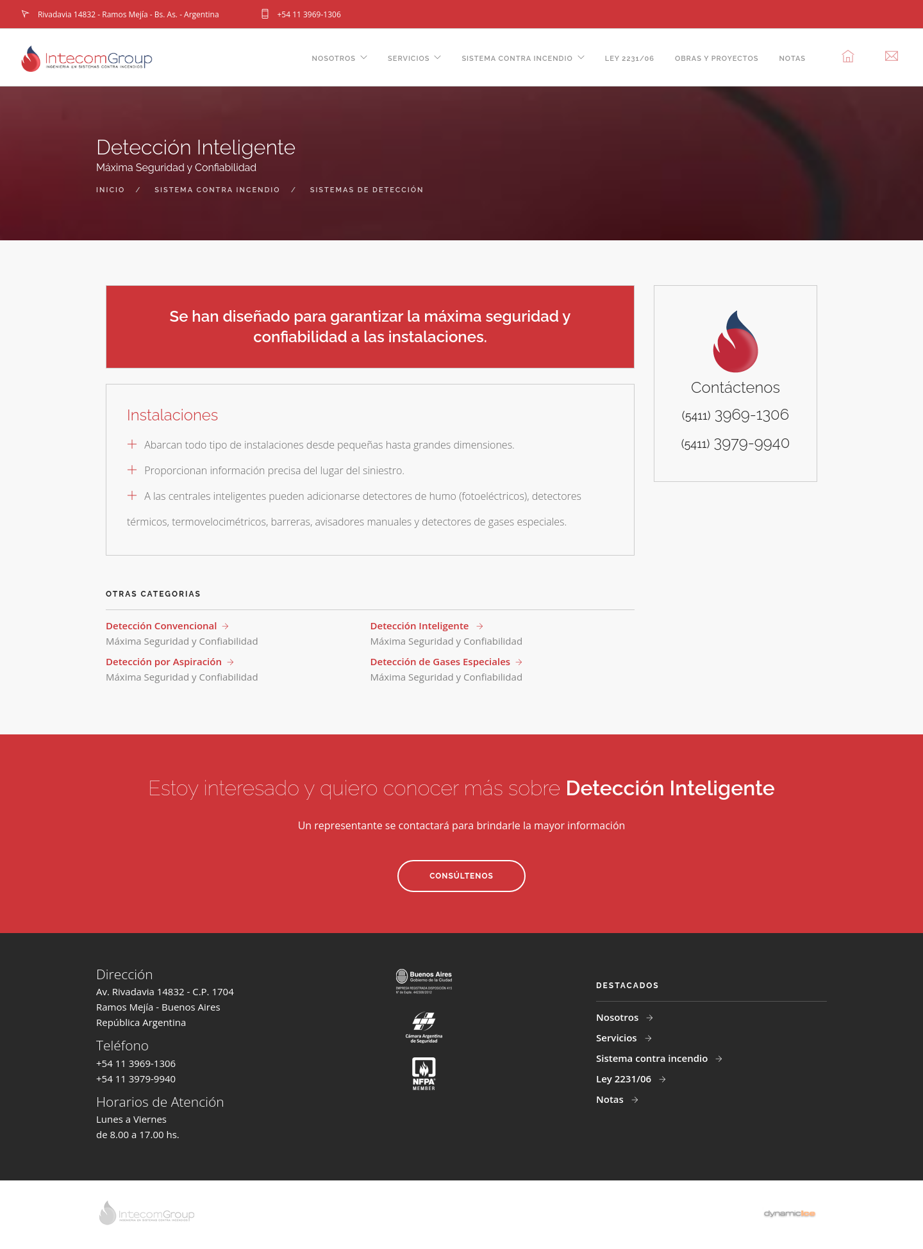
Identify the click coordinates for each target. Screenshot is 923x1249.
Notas (792, 58)
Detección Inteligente (421, 625)
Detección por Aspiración (164, 661)
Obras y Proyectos (717, 58)
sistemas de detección (367, 190)
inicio (110, 190)
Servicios (408, 58)
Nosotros (334, 58)
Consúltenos (461, 876)
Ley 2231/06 (629, 58)
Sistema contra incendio (517, 58)
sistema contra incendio (217, 190)
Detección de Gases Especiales (440, 661)
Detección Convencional (161, 625)
